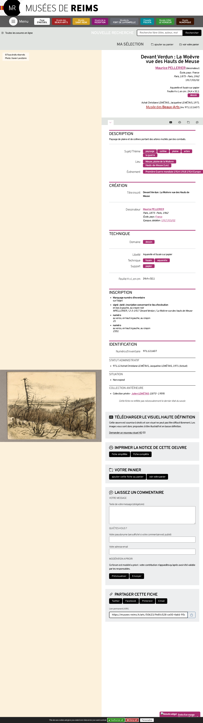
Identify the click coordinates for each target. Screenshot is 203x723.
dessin (193, 95)
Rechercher (192, 33)
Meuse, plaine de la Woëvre (159, 161)
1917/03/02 (168, 220)
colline (163, 151)
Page (42, 21)
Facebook (130, 601)
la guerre (150, 155)
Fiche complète (141, 454)
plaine (175, 151)
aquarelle (162, 260)
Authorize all (116, 720)
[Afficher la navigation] (13, 21)
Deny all (133, 720)
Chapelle (147, 21)
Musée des (61, 21)
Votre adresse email (118, 546)
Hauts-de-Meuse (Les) (157, 165)
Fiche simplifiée (119, 454)
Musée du (124, 21)
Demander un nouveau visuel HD (125, 432)
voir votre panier (189, 44)
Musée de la (100, 21)
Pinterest (147, 601)
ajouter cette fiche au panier (127, 476)
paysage (149, 151)
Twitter (116, 601)
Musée (81, 21)
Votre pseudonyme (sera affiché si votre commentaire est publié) (140, 534)
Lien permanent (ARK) (119, 609)
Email (161, 601)
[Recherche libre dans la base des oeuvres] (160, 33)
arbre (187, 151)
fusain (148, 260)
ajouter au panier (162, 44)
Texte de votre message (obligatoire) (126, 504)
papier (148, 266)
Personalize (147, 720)
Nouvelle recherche (112, 33)
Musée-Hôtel (165, 21)
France (159, 216)
